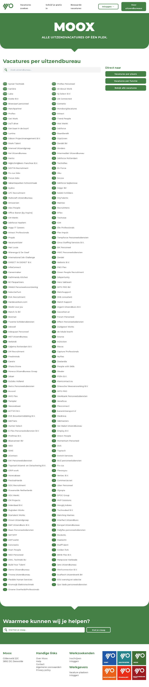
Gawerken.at (63, 312)
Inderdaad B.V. (15, 505)
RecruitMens (63, 208)
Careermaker (14, 272)
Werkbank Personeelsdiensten (72, 396)
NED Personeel (15, 555)
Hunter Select (15, 426)
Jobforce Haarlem (17, 222)
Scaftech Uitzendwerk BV (70, 574)
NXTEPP (12, 535)
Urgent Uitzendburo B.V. (69, 307)
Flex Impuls (62, 232)
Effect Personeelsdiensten (70, 322)
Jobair (11, 376)
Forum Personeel (65, 317)
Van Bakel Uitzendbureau (69, 426)
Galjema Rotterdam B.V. (20, 346)
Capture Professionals (68, 351)
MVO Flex (13, 396)
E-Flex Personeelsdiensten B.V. (23, 431)
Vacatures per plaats (126, 74)
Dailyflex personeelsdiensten (71, 530)
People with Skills (65, 366)
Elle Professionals (65, 227)
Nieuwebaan (14, 406)
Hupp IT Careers (16, 227)
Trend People (64, 118)
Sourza (60, 336)
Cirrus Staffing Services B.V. (70, 242)
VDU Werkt (13, 495)
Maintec (61, 203)
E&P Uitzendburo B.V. (19, 525)
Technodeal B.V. (65, 510)
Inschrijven (75, 658)
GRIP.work (13, 470)
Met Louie (13, 247)
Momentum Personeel (68, 441)
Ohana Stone (14, 366)
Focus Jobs (13, 178)
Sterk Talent (14, 143)
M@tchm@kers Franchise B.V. (23, 163)
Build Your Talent (16, 565)
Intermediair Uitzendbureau (70, 153)
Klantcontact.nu (65, 381)
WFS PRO (62, 391)
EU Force (61, 168)
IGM (59, 222)
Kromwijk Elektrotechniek (21, 584)
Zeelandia (62, 361)
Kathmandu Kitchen (18, 277)
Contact (40, 664)
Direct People (64, 436)
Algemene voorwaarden (48, 667)
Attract (60, 113)
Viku (59, 173)
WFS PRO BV (63, 287)
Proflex (11, 113)
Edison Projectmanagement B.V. (24, 138)
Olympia (61, 490)
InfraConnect (14, 267)
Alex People (14, 208)
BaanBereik (63, 133)
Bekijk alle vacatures (126, 88)
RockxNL (61, 535)
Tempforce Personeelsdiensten (72, 237)
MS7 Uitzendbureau (18, 336)
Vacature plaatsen (78, 672)
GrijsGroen (62, 138)
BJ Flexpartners (16, 282)
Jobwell (12, 327)
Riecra (60, 346)
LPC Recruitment (16, 193)
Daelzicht (61, 540)
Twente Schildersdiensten (21, 322)
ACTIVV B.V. (14, 411)
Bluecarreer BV (15, 441)
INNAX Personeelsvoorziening (23, 287)
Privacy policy (43, 670)
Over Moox (42, 658)
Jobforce (61, 128)
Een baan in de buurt (18, 128)
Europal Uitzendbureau (68, 525)
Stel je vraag (98, 630)
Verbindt (12, 341)
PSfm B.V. (62, 376)
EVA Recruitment (16, 297)
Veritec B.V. (63, 475)
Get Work (13, 118)
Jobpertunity (63, 277)
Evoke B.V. (13, 99)
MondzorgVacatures (67, 108)
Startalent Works (16, 515)
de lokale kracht (65, 332)
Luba (10, 94)
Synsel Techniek (16, 84)
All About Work (64, 89)
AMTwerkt (13, 540)
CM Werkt (13, 218)
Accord (11, 391)
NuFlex (60, 356)
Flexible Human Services (20, 579)
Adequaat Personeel (18, 332)
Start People (14, 550)
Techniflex (62, 163)
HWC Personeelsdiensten (70, 252)
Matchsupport (64, 292)
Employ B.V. (63, 431)
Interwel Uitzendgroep (19, 148)
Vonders (61, 148)
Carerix (11, 361)
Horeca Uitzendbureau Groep (22, 371)
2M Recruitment (16, 351)
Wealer (60, 371)
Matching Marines (65, 515)
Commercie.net (64, 480)
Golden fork (63, 550)
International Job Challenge (21, 257)
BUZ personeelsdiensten (69, 460)
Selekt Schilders (65, 193)
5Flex (59, 213)
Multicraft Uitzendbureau (20, 198)
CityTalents (62, 198)
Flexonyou (62, 470)
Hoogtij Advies (64, 505)
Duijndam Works (16, 510)
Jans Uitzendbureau (66, 565)
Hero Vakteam (64, 282)
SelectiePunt (14, 292)
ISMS (10, 450)
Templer (12, 401)
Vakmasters (63, 421)
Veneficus (62, 401)
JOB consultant (64, 297)
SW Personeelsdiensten (20, 460)
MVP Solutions (64, 500)
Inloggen (108, 6)
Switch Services (65, 455)
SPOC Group (63, 495)
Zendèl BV (62, 143)
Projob (11, 237)
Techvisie (61, 218)
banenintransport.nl (66, 411)
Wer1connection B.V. (67, 569)
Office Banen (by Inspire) (20, 213)
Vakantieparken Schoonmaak (22, 183)
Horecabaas (14, 475)
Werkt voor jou (15, 307)
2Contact (12, 455)
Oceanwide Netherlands (20, 490)
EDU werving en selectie (69, 579)
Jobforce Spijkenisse (67, 183)
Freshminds (14, 356)
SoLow (60, 178)
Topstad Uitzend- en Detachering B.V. (27, 465)
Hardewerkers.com (17, 302)
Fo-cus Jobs (14, 173)
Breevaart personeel (18, 103)
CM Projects (14, 500)
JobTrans (12, 421)
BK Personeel (64, 247)
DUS (59, 446)
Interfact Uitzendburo (67, 520)
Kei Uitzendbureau (17, 153)
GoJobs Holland (16, 381)
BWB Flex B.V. (64, 555)
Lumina (11, 133)
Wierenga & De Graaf (18, 252)
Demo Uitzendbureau (18, 569)
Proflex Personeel (66, 84)
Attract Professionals (18, 232)
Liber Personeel (65, 485)
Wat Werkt (62, 123)
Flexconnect (63, 406)
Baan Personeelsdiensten (21, 530)
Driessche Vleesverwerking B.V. (72, 386)
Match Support (64, 302)
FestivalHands (15, 480)
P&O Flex (61, 267)
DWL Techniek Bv (17, 560)
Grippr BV (61, 188)
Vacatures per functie (125, 81)
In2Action (62, 341)
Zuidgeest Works (65, 327)
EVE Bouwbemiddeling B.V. (21, 416)
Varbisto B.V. (63, 262)
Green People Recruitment (70, 272)
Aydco (11, 188)
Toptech (61, 450)
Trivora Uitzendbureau (19, 574)
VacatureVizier (15, 242)
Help (38, 661)
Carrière (12, 89)
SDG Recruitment (17, 485)
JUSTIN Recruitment (18, 168)
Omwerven (13, 203)
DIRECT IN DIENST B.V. (20, 262)
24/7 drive (13, 123)
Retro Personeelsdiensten (21, 386)
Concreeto (13, 545)
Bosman (12, 317)
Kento (11, 158)
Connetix (61, 103)
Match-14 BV (14, 312)
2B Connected (64, 99)
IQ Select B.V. (64, 94)
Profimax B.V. (14, 436)
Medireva (61, 416)
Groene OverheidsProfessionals (23, 589)
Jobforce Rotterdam (67, 158)
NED (10, 446)
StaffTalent (62, 545)
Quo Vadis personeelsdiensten (72, 584)
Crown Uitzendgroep (18, 520)
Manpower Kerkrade (67, 560)
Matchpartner (15, 108)
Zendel (60, 257)
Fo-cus (60, 465)
